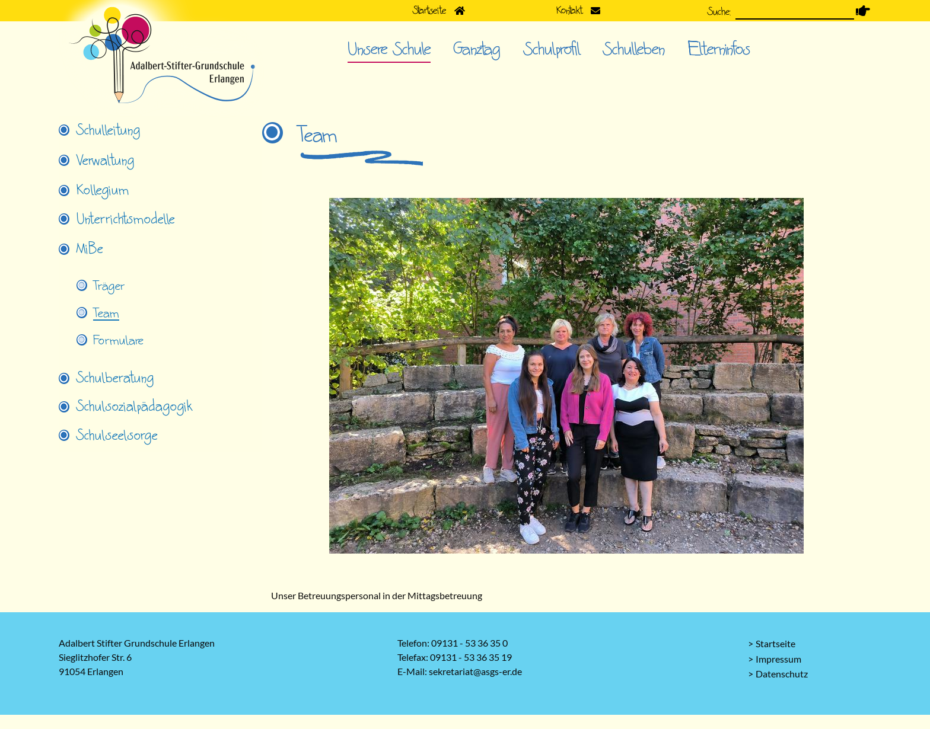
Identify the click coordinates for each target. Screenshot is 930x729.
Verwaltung (106, 161)
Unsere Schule (389, 49)
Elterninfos (719, 49)
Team (106, 313)
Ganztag (477, 49)
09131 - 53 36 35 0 (469, 642)
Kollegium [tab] (103, 190)
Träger (108, 286)
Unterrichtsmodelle (126, 219)
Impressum (778, 658)
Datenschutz (782, 673)
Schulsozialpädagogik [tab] (134, 407)
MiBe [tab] (90, 249)
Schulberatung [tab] (115, 378)
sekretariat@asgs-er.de (475, 671)
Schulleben (634, 49)
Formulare (118, 341)
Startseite (775, 643)
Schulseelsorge (117, 436)
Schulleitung (109, 130)
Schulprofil (552, 49)
